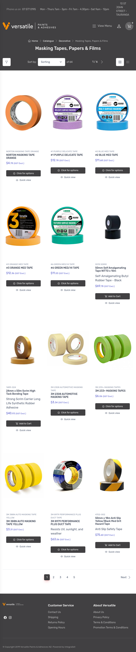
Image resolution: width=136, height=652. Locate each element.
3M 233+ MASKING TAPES (108, 386)
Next (126, 575)
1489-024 (11, 386)
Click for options (23, 173)
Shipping (53, 615)
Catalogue (48, 41)
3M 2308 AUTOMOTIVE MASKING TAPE (67, 388)
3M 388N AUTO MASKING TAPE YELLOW (21, 515)
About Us (98, 610)
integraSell (70, 645)
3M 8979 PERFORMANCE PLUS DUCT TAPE (66, 515)
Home (33, 41)
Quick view (23, 180)
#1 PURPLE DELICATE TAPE (64, 151)
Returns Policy (56, 621)
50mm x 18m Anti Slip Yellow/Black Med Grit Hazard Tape (108, 520)
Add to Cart (112, 296)
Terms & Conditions (104, 621)
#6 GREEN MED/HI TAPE (63, 264)
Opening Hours (56, 626)
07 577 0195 (29, 9)
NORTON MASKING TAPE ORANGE (22, 151)
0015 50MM (101, 264)
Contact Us (54, 610)
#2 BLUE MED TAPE (104, 151)
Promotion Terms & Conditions (110, 626)
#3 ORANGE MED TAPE (17, 264)
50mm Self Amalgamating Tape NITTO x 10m (110, 269)
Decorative (64, 41)
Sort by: (32, 62)
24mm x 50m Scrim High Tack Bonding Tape (20, 392)
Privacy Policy (101, 615)
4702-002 (100, 513)
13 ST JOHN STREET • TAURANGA (122, 9)
